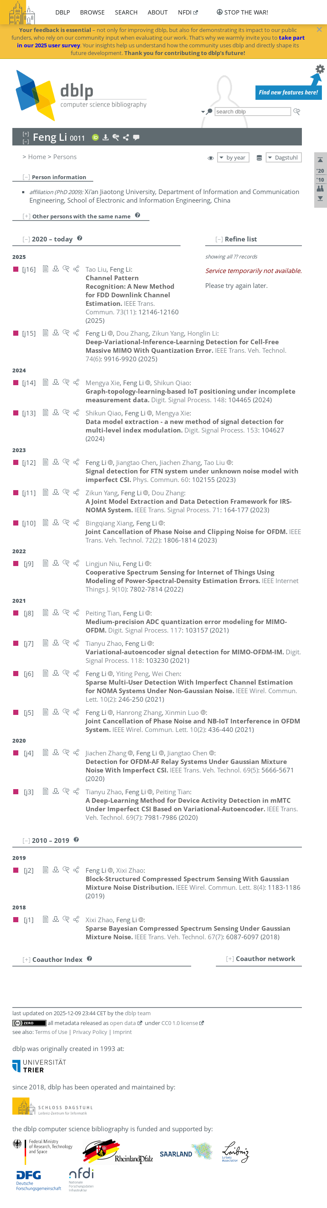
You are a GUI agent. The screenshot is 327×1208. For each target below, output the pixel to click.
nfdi (185, 12)
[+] (27, 216)
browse (92, 12)
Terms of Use (51, 1032)
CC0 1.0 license (179, 1023)
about (158, 12)
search (126, 12)
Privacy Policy (90, 1032)
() (120, 307)
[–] (26, 176)
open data (123, 1023)
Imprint (122, 1032)
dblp (62, 12)
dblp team (138, 1013)
